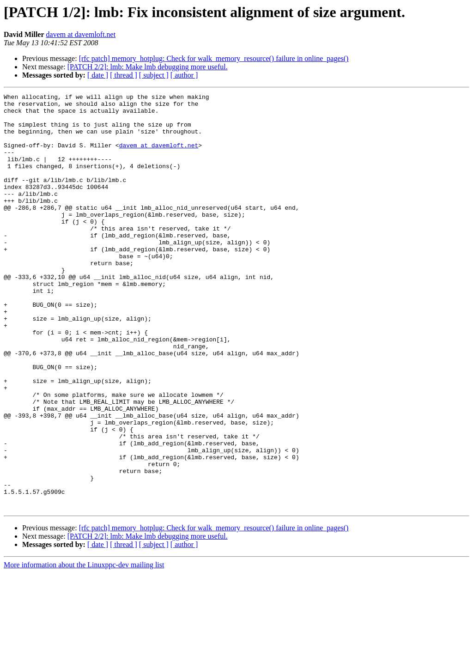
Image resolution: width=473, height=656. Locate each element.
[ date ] (97, 75)
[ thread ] (123, 75)
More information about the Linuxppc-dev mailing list (84, 648)
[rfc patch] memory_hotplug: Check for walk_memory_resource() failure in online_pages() (214, 58)
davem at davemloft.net (81, 34)
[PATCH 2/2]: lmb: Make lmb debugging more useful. (147, 67)
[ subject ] (154, 75)
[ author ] (184, 75)
